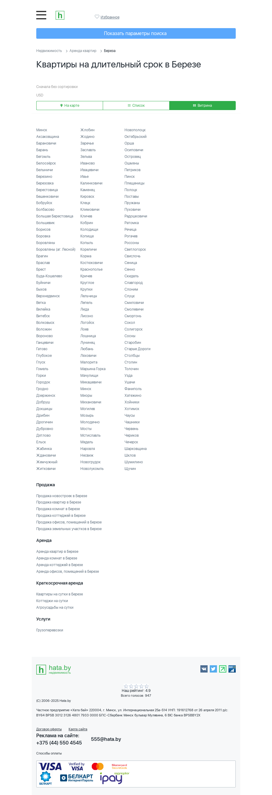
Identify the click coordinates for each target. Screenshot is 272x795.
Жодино (87, 137)
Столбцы (132, 356)
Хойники (132, 402)
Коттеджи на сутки (52, 601)
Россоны (132, 243)
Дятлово (43, 435)
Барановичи (46, 143)
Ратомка (132, 223)
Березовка (44, 183)
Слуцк (130, 296)
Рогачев (131, 236)
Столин (131, 362)
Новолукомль (92, 469)
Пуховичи (133, 209)
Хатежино (133, 395)
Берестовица (47, 190)
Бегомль (43, 157)
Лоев (84, 329)
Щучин (130, 469)
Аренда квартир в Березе (57, 551)
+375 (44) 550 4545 (59, 743)
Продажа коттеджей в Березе (61, 515)
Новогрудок (90, 462)
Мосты (86, 429)
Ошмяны (132, 163)
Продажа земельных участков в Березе (69, 529)
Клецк (85, 203)
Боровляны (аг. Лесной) (56, 249)
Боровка (43, 236)
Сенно (130, 269)
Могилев (87, 409)
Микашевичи (91, 382)
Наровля (87, 449)
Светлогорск (135, 249)
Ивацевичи (89, 170)
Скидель (132, 276)
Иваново (87, 163)
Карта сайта (78, 729)
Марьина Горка (92, 369)
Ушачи (130, 382)
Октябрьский (136, 137)
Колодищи (89, 229)
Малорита (88, 362)
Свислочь (133, 256)
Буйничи (43, 283)
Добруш (43, 402)
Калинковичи (91, 183)
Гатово (41, 349)
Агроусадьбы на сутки (54, 607)
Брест (41, 269)
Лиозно (86, 316)
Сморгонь (133, 316)
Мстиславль (90, 435)
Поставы (132, 196)
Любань (86, 349)
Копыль (86, 243)
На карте (69, 105)
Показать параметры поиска (135, 33)
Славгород (134, 283)
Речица (130, 229)
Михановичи (90, 402)
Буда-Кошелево (49, 276)
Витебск (43, 316)
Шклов (130, 455)
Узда (128, 375)
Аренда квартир (83, 51)
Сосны (130, 336)
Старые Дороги (138, 349)
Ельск (41, 442)
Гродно (42, 389)
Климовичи (89, 209)
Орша (129, 143)
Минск (41, 130)
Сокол (130, 323)
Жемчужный (46, 462)
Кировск (87, 196)
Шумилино (134, 462)
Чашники (132, 422)
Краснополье (91, 269)
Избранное (98, 16)
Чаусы (130, 415)
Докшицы (44, 409)
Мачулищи (89, 375)
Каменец (87, 190)
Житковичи (46, 469)
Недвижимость (49, 51)
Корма (85, 256)
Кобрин (86, 223)
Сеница (131, 263)
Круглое (87, 283)
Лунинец (87, 342)
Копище (87, 236)
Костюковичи (91, 263)
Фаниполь (133, 389)
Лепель (86, 303)
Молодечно (90, 422)
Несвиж (86, 455)
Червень (131, 429)
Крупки (86, 289)
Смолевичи (134, 309)
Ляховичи (88, 356)
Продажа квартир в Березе (58, 502)
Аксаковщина (47, 137)
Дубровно (44, 429)
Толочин (132, 369)
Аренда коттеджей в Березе (59, 565)
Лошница (88, 336)
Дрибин (43, 415)
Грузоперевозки (49, 630)
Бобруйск (44, 203)
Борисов (43, 229)
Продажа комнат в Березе (58, 509)
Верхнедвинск (48, 296)
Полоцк (131, 190)
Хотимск (132, 409)
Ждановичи (46, 455)
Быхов (41, 289)
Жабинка (44, 449)
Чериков (132, 435)
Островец (133, 157)
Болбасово (45, 209)
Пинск (130, 176)
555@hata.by (106, 739)
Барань (42, 150)
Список (136, 105)
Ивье (84, 176)
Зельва (86, 157)
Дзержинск (45, 395)
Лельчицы (88, 296)
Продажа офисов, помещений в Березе (69, 522)
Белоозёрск (46, 163)
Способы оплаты (49, 753)
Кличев (86, 216)
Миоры (86, 395)
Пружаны (132, 203)
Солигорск (134, 329)
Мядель (86, 442)
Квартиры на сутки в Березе (59, 594)
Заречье (87, 143)
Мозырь (87, 415)
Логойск (87, 323)
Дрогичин (44, 422)
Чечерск (131, 442)
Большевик (45, 223)
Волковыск (45, 323)
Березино (44, 176)
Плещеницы (134, 183)
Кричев (86, 276)
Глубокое (44, 356)
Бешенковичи (47, 196)
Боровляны (45, 243)
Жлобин (87, 130)
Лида (84, 309)
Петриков (133, 170)
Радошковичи (136, 216)
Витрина (202, 105)
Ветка (41, 303)
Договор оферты (49, 729)
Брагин (42, 256)
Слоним (131, 289)
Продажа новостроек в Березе (61, 496)
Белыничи (44, 170)
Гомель (42, 369)
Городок (43, 382)
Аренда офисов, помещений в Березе (67, 571)
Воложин (44, 329)
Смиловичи (134, 303)
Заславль (88, 150)
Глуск (40, 362)
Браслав (43, 263)
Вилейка (43, 309)
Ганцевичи (44, 342)
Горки (41, 375)
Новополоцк (135, 130)
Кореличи (88, 249)
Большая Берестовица (54, 216)
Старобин (133, 342)
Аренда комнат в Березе (56, 558)
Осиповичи (134, 150)
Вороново (44, 336)
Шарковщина (136, 449)
